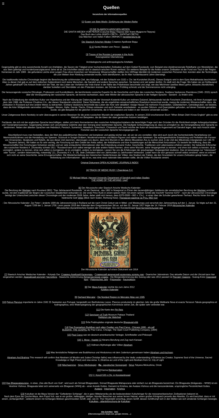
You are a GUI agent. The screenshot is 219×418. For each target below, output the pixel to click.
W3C (116, 412)
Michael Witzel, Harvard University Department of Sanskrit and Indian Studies (111, 178)
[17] (89, 345)
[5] (71, 178)
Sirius (131, 365)
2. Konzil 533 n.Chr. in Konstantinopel (111, 375)
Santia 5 (126, 47)
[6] (79, 188)
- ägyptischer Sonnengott (112, 365)
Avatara (98, 389)
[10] (4, 302)
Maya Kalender (99, 287)
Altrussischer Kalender (183, 205)
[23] (22, 394)
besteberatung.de (132, 37)
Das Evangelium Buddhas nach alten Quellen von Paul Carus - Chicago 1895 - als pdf (111, 327)
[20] (99, 370)
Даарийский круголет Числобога (40, 277)
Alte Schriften (107, 412)
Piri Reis (119, 310)
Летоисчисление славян (95, 277)
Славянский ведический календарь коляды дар (119, 274)
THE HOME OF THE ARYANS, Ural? (109, 180)
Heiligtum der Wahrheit (109, 317)
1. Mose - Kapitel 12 (91, 340)
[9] (76, 297)
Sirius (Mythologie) (87, 365)
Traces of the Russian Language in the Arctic (111, 54)
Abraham (128, 345)
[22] (4, 383)
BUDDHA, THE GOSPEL (74, 330)
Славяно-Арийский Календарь (77, 274)
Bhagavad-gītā (130, 322)
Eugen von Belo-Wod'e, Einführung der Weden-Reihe (111, 22)
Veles (80, 198)
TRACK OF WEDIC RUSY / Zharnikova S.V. (111, 170)
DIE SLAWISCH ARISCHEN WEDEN (111, 29)
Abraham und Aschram (161, 352)
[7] (5, 274)
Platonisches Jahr (99, 279)
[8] (86, 287)
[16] (79, 340)
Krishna (121, 389)
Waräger (26, 190)
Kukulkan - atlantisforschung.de (104, 401)
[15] (69, 335)
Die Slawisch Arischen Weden (96, 42)
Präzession (115, 279)
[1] (83, 22)
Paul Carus (77, 335)
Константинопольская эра (149, 208)
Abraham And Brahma (18, 357)
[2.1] (91, 47)
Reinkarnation (115, 370)
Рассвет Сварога (181, 277)
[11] (98, 310)
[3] (87, 54)
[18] (48, 352)
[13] (83, 322)
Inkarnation (109, 389)
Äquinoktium (129, 279)
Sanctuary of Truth (98, 315)
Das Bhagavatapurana (17, 383)
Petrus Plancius (14, 302)
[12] (87, 315)
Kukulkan (125, 401)
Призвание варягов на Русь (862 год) (138, 198)
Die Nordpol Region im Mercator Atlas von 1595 (121, 297)
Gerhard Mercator (86, 297)
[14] (67, 327)
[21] (91, 375)
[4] (87, 170)
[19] (59, 365)
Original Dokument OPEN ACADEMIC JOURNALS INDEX (109, 162)
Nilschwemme (69, 365)
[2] (91, 29)
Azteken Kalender (109, 289)
